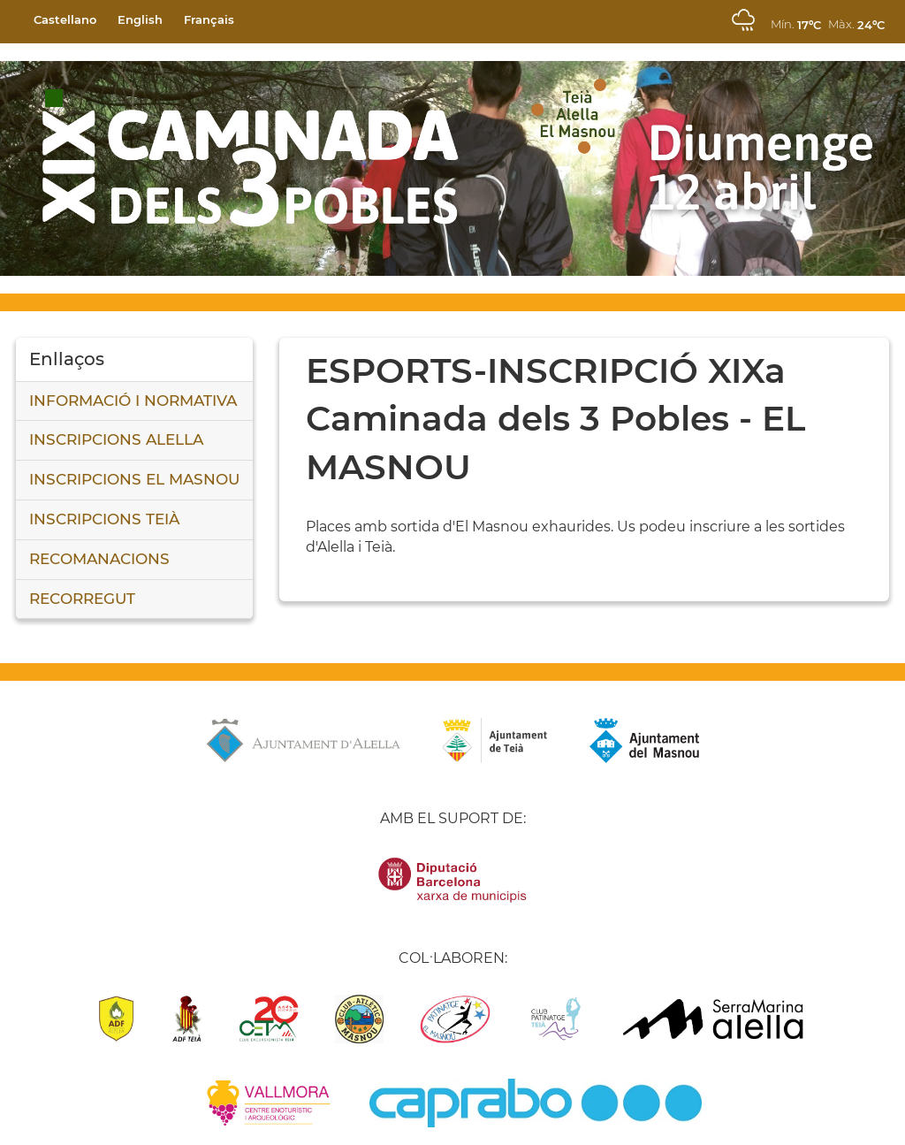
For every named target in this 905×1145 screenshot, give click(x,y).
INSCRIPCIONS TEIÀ (104, 519)
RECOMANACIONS (99, 559)
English (140, 19)
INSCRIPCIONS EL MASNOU (134, 479)
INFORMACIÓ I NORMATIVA (133, 400)
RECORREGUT (82, 598)
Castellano (65, 19)
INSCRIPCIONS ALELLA (116, 439)
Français (209, 19)
